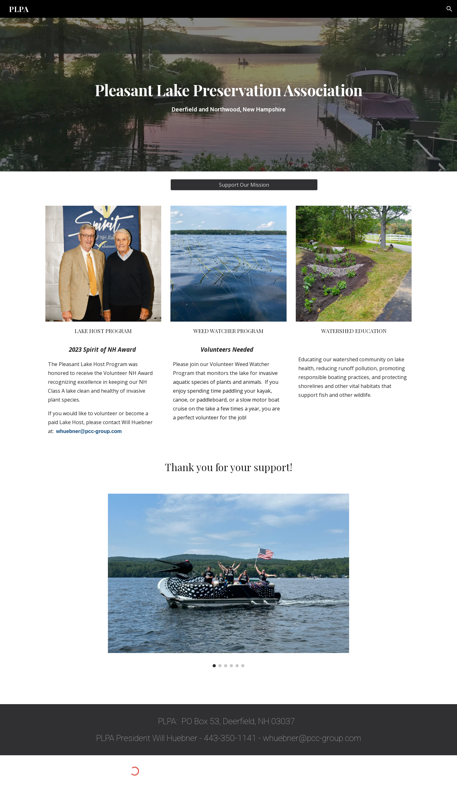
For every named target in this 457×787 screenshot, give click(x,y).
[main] (228, 94)
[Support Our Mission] (244, 184)
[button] (449, 9)
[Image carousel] (228, 580)
